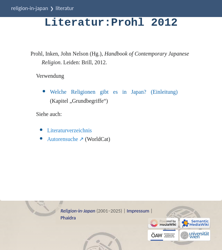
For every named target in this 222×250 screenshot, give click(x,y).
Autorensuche (62, 139)
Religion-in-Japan (29, 8)
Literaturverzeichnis (69, 130)
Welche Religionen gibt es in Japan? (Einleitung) (114, 92)
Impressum (138, 211)
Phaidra (68, 218)
